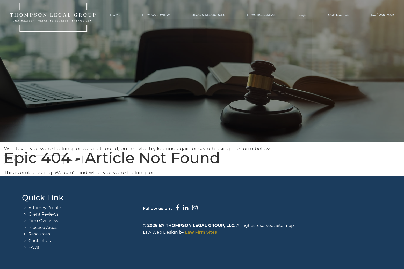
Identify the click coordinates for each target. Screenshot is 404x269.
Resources (39, 234)
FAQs (303, 15)
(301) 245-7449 (383, 15)
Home (118, 15)
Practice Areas (263, 15)
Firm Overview (159, 15)
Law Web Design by (163, 232)
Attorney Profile (44, 207)
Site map (285, 225)
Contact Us (339, 15)
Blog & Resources (210, 15)
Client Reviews (43, 214)
